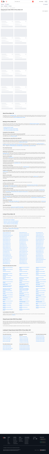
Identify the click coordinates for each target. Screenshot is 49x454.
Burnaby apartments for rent (20, 263)
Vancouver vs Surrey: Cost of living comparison (9, 252)
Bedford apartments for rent (20, 298)
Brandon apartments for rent (20, 308)
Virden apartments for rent (4, 309)
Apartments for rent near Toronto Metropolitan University (5, 366)
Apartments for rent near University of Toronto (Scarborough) (21, 364)
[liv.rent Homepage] (3, 1)
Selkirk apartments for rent (4, 304)
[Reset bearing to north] (47, 452)
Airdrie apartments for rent (4, 285)
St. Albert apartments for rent (4, 290)
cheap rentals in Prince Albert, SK (12, 225)
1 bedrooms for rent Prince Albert (21, 411)
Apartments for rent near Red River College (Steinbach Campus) (5, 346)
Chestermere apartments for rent (5, 286)
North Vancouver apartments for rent (5, 266)
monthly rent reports (5, 141)
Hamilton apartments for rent (4, 281)
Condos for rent (3, 187)
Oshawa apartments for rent (20, 277)
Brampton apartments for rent (5, 277)
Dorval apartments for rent (20, 293)
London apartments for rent (4, 282)
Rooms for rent (8, 194)
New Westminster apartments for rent (6, 267)
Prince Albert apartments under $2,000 (6, 430)
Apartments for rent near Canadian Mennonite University (21, 339)
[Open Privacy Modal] (6, 1)
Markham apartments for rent (20, 278)
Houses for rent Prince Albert (4, 413)
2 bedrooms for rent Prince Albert (21, 412)
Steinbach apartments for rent (20, 305)
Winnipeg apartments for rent (20, 302)
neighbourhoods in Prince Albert (6, 259)
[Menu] (46, 1)
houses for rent (9, 168)
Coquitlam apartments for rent (20, 266)
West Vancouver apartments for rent (21, 267)
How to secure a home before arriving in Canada (9, 134)
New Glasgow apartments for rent (21, 301)
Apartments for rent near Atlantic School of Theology (21, 356)
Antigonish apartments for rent (5, 302)
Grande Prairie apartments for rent (21, 289)
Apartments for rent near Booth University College (5, 339)
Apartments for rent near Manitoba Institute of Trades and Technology (21, 346)
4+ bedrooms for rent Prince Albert (21, 415)
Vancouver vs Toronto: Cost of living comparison (9, 251)
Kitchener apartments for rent (20, 281)
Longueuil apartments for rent (20, 294)
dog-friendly (22, 204)
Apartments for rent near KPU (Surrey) (6, 332)
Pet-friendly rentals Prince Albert (5, 421)
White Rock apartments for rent (21, 270)
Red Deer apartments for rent (20, 285)
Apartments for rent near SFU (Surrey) (6, 328)
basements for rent (24, 180)
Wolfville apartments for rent (4, 301)
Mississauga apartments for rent (21, 274)
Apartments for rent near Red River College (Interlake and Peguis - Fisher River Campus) (6, 343)
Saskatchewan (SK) (11, 116)
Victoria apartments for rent (4, 271)
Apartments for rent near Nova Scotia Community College (6, 356)
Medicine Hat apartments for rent (5, 289)
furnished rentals (13, 211)
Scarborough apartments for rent (5, 274)
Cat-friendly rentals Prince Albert (5, 424)
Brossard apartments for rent (4, 294)
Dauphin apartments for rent (20, 309)
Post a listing (41, 1)
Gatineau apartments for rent (4, 293)
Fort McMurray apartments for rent (21, 286)
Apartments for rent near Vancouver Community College (21, 322)
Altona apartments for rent (4, 308)
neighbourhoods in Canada (5, 149)
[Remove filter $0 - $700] (11, 6)
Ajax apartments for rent (4, 278)
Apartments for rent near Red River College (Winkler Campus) (21, 343)
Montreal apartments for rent (20, 290)
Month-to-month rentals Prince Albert (21, 421)
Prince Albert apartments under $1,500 (6, 429)
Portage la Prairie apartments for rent (5, 305)
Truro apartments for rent (4, 297)
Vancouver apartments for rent (5, 263)
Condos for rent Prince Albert (4, 410)
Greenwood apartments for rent (21, 297)
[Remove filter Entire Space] (7, 6)
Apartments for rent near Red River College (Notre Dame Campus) (21, 341)
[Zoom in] (47, 450)
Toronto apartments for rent (20, 271)
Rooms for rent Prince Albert (4, 414)
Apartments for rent (21, 162)
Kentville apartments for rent (4, 298)
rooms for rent (16, 226)
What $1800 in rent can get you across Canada (9, 133)
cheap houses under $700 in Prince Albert (15, 232)
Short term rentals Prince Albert (21, 420)
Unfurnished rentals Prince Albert (5, 420)
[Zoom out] (47, 451)
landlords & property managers (7, 127)
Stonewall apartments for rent (20, 304)
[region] (38, 230)
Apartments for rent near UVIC (21, 326)
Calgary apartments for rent (20, 282)
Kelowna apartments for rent (4, 270)
